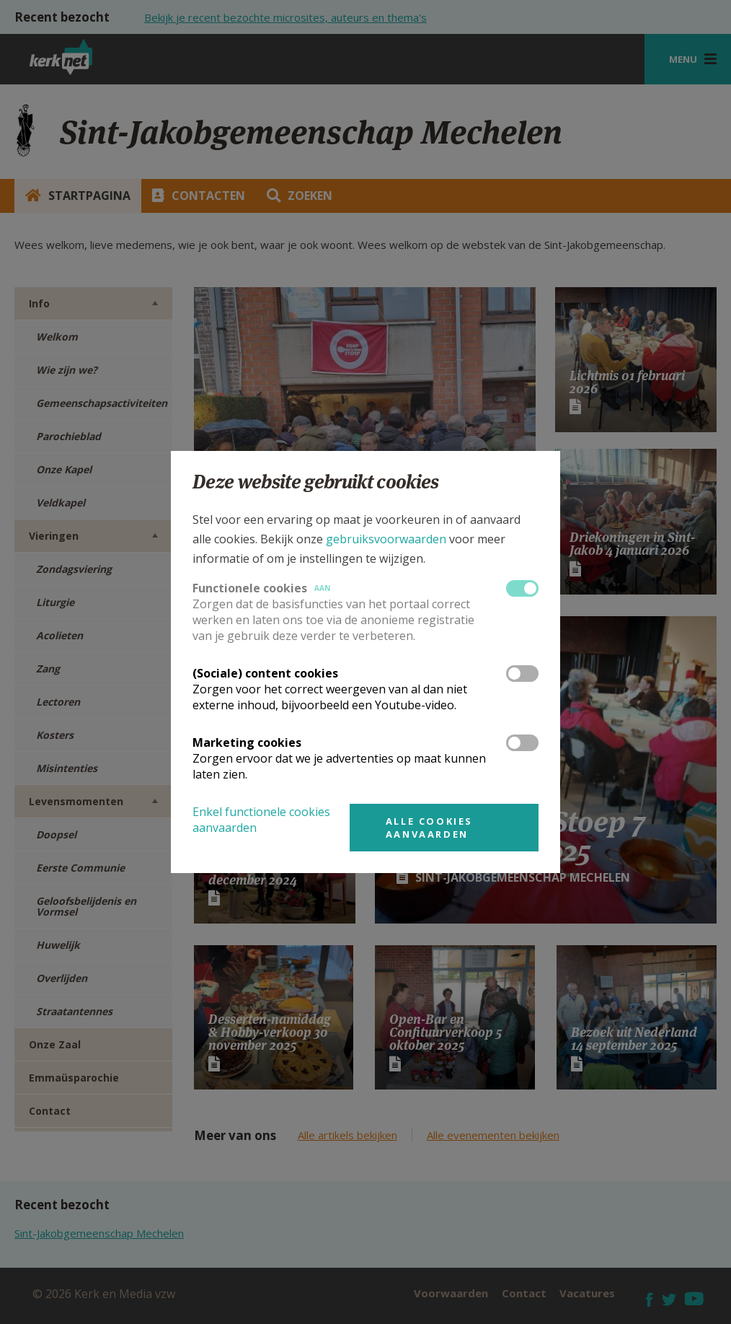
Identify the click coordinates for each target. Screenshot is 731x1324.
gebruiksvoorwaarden (386, 539)
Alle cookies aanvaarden (429, 828)
